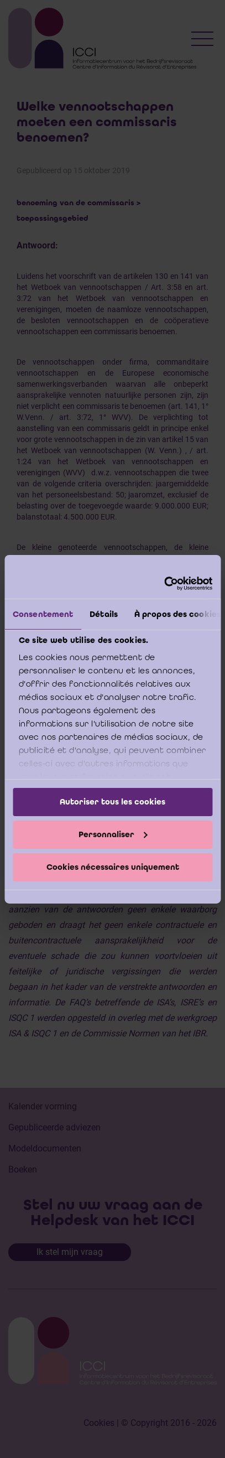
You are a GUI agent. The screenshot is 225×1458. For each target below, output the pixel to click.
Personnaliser (113, 834)
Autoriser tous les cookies (112, 802)
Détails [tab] (104, 614)
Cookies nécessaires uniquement (112, 866)
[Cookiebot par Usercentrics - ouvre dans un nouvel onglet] (164, 583)
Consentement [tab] (43, 614)
